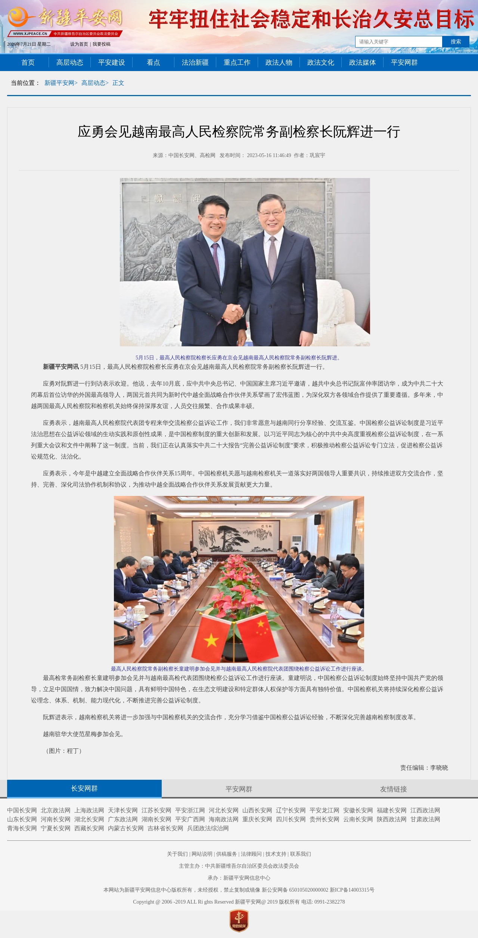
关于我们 (177, 854)
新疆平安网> (61, 83)
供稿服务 (226, 854)
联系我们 (300, 854)
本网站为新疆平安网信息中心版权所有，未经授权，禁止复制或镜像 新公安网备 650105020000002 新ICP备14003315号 (238, 890)
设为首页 (79, 44)
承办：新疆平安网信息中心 (239, 878)
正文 (118, 83)
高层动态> (95, 83)
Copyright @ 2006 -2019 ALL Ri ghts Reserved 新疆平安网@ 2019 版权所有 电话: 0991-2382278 (239, 902)
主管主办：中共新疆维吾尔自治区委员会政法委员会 (239, 866)
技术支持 (276, 854)
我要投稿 (102, 44)
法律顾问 (251, 854)
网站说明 (202, 854)
